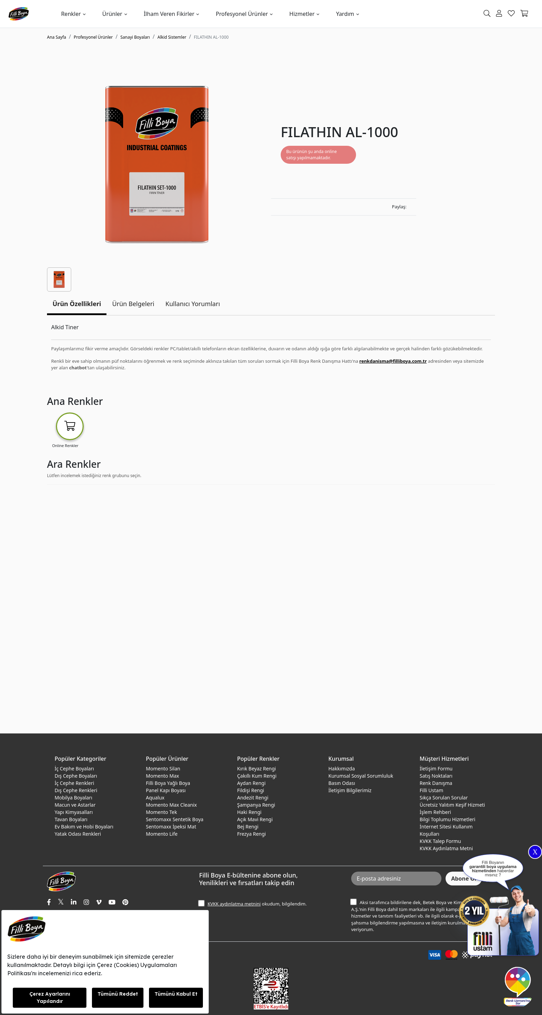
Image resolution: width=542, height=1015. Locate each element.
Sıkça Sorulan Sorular (444, 797)
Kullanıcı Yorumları (193, 304)
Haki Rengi (249, 812)
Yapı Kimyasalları (74, 812)
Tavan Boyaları (71, 819)
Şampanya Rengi (256, 804)
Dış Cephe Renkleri (76, 790)
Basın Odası (341, 783)
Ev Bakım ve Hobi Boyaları (84, 826)
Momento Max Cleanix (171, 804)
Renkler (71, 14)
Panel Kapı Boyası (166, 790)
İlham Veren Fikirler (169, 14)
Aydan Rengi (251, 783)
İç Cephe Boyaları (74, 768)
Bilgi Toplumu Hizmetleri (447, 819)
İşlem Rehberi (435, 812)
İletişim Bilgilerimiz (350, 790)
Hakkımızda (341, 768)
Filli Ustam (431, 790)
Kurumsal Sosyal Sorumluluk (360, 775)
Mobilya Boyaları (73, 797)
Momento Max (162, 775)
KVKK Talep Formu (440, 841)
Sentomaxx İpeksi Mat (171, 826)
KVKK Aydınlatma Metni (446, 848)
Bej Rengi (248, 826)
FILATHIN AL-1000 (211, 37)
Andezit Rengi (252, 797)
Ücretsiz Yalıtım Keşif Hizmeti (452, 804)
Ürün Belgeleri (133, 304)
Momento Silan (163, 768)
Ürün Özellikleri (77, 304)
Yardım (345, 14)
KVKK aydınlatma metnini (234, 904)
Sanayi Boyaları (135, 37)
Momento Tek (161, 812)
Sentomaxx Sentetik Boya (174, 819)
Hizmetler (302, 14)
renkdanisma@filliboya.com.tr (393, 361)
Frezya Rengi (251, 834)
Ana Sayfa (56, 37)
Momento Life (162, 834)
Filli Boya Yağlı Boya (168, 783)
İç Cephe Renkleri (74, 783)
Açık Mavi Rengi (255, 819)
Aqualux (155, 797)
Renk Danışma (436, 783)
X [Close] (535, 852)
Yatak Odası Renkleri (78, 834)
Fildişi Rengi (250, 790)
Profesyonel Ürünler (242, 14)
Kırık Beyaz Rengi (256, 768)
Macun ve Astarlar (75, 804)
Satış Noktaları (436, 775)
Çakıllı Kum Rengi (257, 775)
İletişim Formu (436, 768)
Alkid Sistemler (172, 37)
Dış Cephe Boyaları (76, 775)
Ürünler (112, 14)
